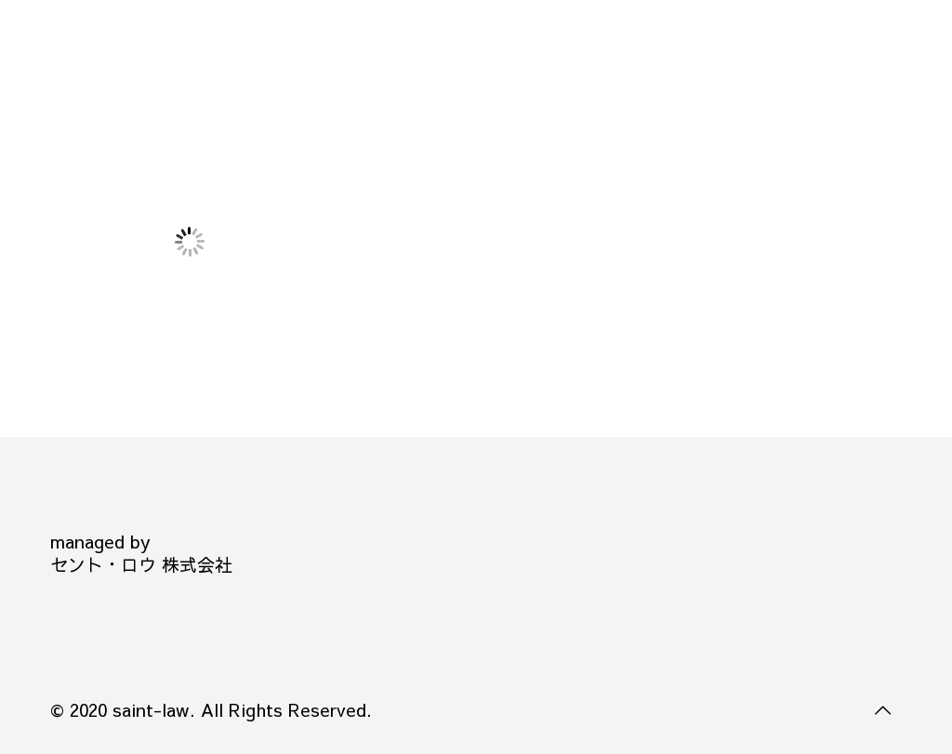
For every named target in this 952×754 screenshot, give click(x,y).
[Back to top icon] (882, 709)
